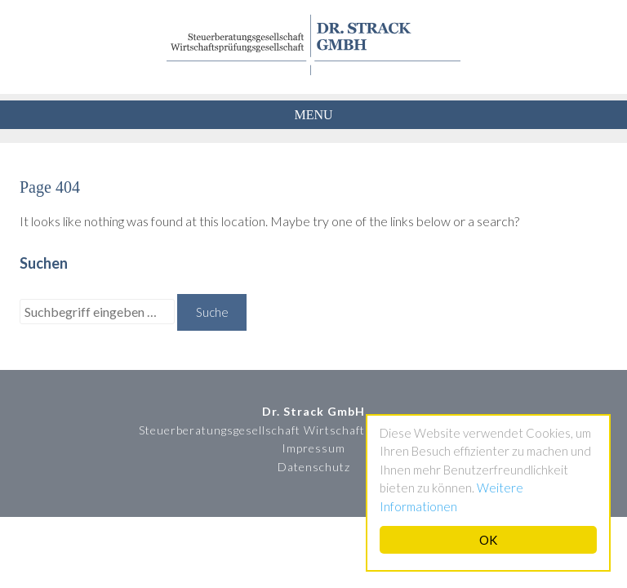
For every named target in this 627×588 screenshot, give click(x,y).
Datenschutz (314, 467)
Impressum (313, 448)
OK (488, 539)
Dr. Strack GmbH (313, 45)
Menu (313, 115)
